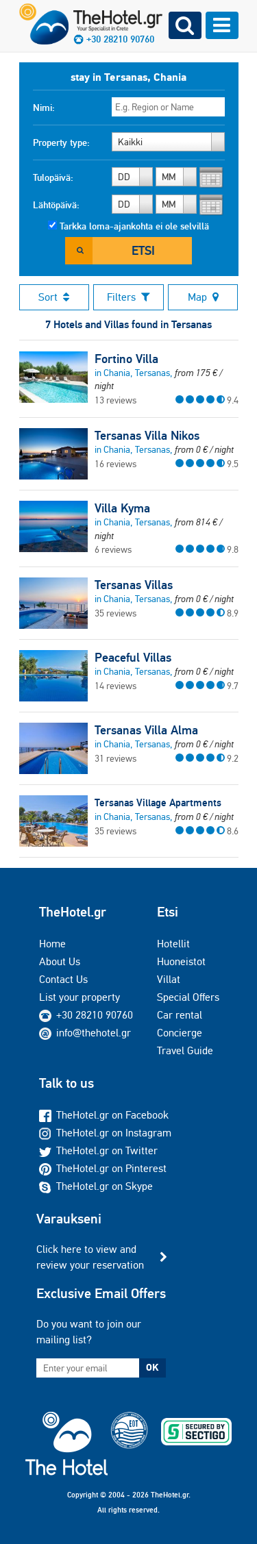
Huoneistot (181, 961)
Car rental (179, 1014)
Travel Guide (185, 1050)
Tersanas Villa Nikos (147, 435)
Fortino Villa (126, 358)
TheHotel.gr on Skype (96, 1186)
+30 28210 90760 (94, 1014)
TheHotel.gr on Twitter (98, 1150)
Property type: (61, 142)
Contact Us (63, 979)
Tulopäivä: (53, 177)
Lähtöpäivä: (56, 205)
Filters (128, 296)
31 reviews (115, 758)
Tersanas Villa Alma (146, 730)
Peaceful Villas (133, 657)
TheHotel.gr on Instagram (105, 1132)
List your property (79, 997)
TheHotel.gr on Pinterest (103, 1168)
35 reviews (115, 613)
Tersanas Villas (134, 585)
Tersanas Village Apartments (158, 802)
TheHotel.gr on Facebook (104, 1114)
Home (52, 943)
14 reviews (115, 686)
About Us (59, 961)
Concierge (179, 1032)
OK (152, 1367)
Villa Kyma (122, 508)
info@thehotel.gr (85, 1032)
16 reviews (115, 464)
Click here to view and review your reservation (90, 1257)
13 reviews (115, 400)
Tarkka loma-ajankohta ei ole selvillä (134, 226)
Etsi (143, 250)
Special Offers (188, 997)
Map (203, 296)
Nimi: (44, 107)
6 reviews (113, 549)
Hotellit (173, 943)
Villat (168, 979)
